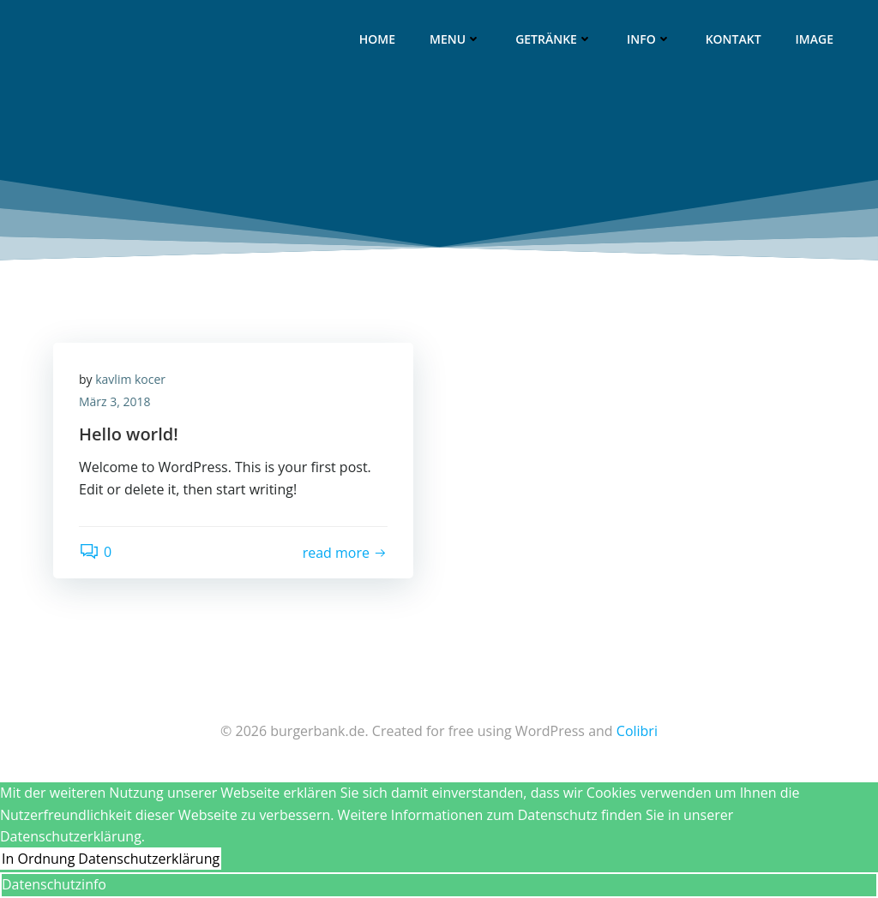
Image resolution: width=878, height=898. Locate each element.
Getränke (553, 39)
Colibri (637, 730)
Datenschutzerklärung (149, 858)
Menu (455, 39)
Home (377, 39)
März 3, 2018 (115, 401)
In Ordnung (38, 858)
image (814, 39)
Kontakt (733, 39)
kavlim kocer (130, 379)
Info (649, 39)
